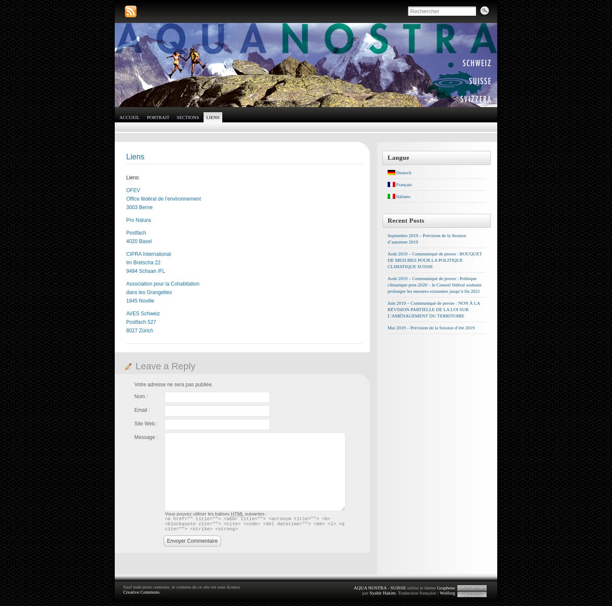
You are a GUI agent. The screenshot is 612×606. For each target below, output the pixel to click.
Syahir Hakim (382, 596)
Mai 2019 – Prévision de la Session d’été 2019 (431, 327)
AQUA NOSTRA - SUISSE (380, 591)
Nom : (141, 396)
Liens (212, 117)
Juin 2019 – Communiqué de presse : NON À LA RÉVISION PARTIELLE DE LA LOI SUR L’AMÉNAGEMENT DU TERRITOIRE (434, 309)
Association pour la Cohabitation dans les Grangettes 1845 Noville (162, 292)
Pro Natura (138, 220)
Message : (146, 437)
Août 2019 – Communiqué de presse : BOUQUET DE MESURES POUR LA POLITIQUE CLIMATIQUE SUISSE (435, 260)
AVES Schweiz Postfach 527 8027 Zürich (143, 322)
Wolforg (447, 596)
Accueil (129, 117)
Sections (188, 117)
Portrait (158, 117)
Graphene (446, 591)
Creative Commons (141, 595)
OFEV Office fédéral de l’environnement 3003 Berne (163, 198)
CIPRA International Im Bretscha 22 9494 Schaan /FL (148, 262)
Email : (142, 410)
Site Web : (146, 424)
